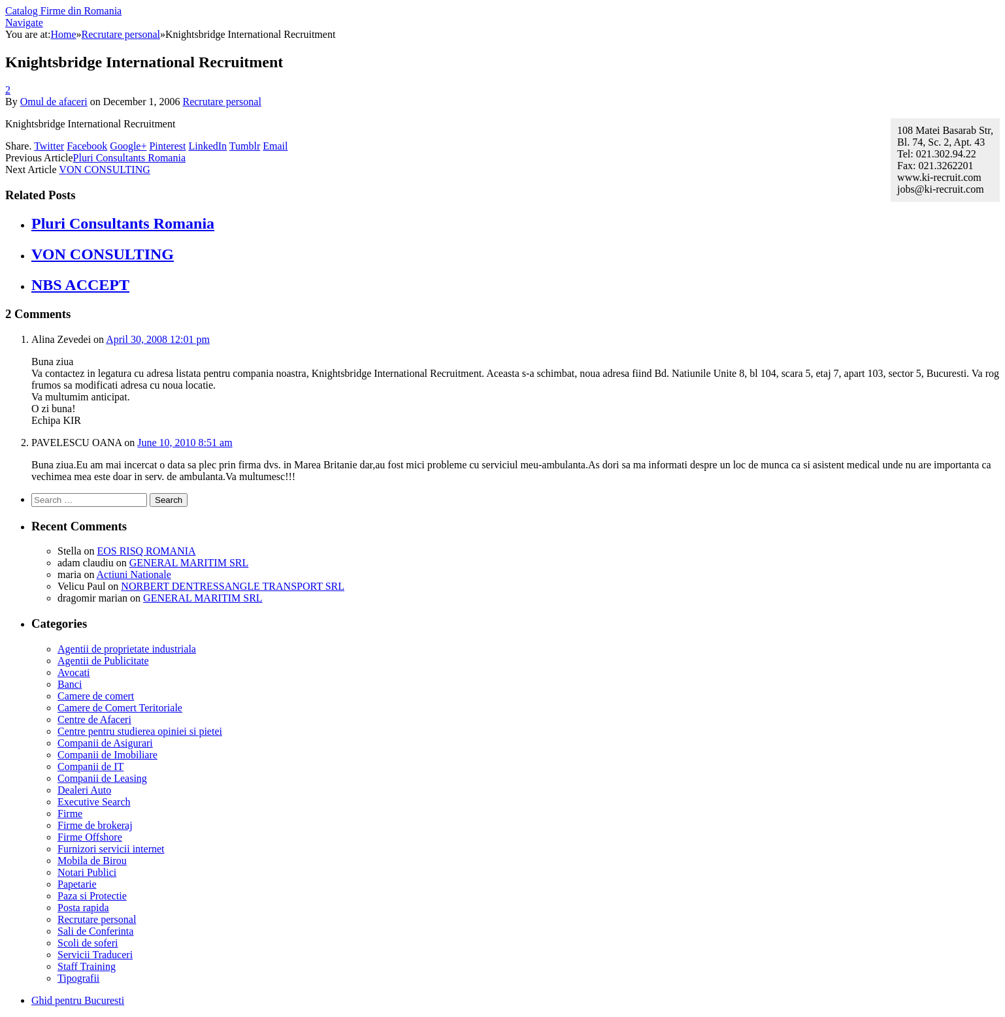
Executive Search (94, 801)
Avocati (74, 672)
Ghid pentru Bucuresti (77, 1000)
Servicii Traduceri (95, 954)
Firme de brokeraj (95, 825)
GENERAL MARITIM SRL (189, 562)
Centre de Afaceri (94, 719)
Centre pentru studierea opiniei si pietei (140, 731)
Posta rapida (83, 907)
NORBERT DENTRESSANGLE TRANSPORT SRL (232, 586)
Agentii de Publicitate (103, 660)
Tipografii (78, 978)
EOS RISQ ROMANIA (146, 551)
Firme (70, 813)
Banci (70, 684)
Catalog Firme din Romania (63, 10)
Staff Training (87, 966)
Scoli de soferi (88, 942)
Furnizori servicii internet (111, 848)
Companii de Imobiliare (107, 754)
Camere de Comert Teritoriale (120, 707)
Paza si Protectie (92, 895)
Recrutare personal (221, 101)
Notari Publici (87, 872)
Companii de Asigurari (105, 743)
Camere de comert (96, 696)
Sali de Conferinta (95, 931)
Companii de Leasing (102, 778)
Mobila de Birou (92, 860)
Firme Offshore (90, 837)
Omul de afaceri (54, 101)
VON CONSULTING (104, 169)
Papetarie (77, 884)
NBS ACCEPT (80, 284)
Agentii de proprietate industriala (127, 648)
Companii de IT (91, 766)
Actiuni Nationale (134, 574)
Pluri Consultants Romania (129, 157)
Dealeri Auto (84, 790)
